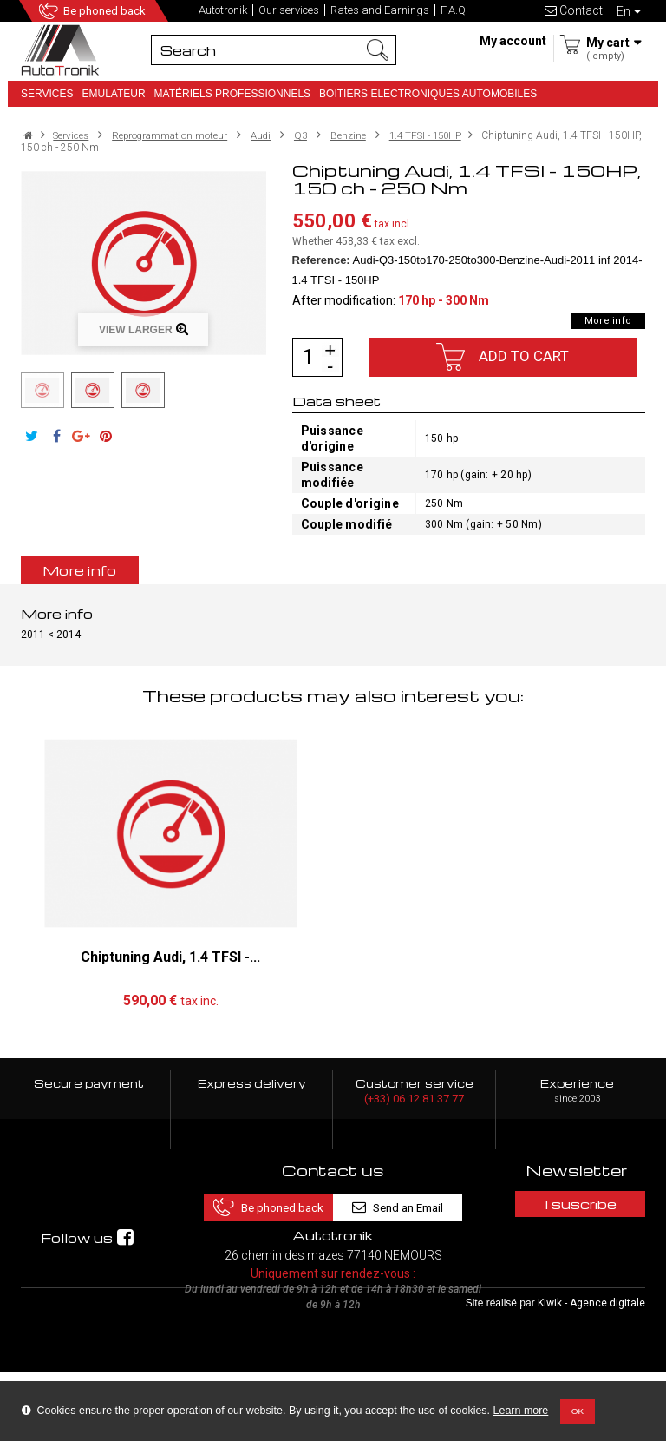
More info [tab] (79, 570)
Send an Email (406, 1203)
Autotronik (223, 10)
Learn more (521, 1411)
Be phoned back (106, 11)
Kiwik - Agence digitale (591, 1372)
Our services (288, 10)
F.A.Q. (454, 10)
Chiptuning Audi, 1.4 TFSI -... (170, 957)
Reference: (321, 259)
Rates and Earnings (379, 10)
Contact (574, 10)
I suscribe (577, 1204)
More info (607, 320)
